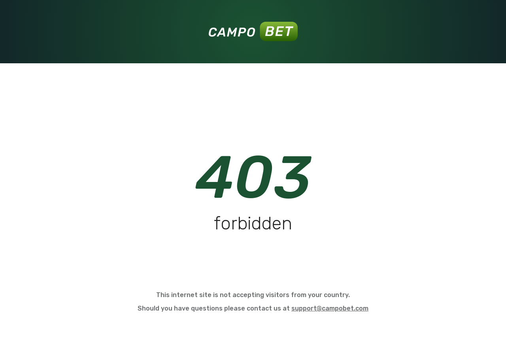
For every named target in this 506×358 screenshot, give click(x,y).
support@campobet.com (329, 308)
